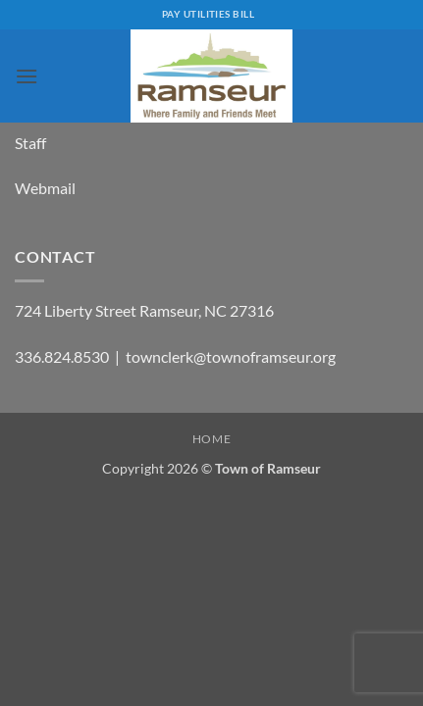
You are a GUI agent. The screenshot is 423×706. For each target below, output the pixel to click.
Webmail (45, 187)
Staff (30, 142)
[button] (26, 76)
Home (211, 438)
